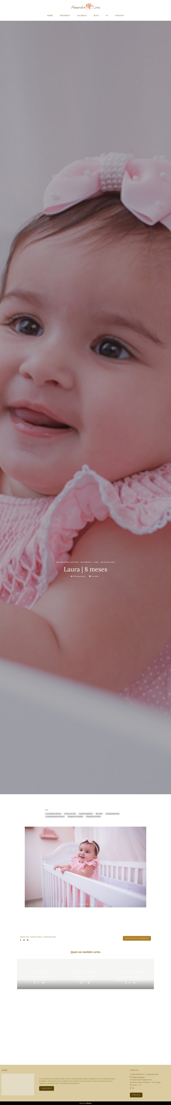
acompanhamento (112, 814)
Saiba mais (46, 1088)
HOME (50, 15)
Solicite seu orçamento (137, 938)
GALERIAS (82, 15)
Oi (107, 15)
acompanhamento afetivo (55, 817)
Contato (136, 1095)
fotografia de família (75, 817)
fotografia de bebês (93, 817)
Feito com (85, 1103)
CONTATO (119, 15)
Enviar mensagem (138, 1077)
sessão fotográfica (85, 814)
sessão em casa (69, 814)
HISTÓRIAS (65, 15)
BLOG (96, 15)
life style (99, 814)
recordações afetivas (53, 814)
